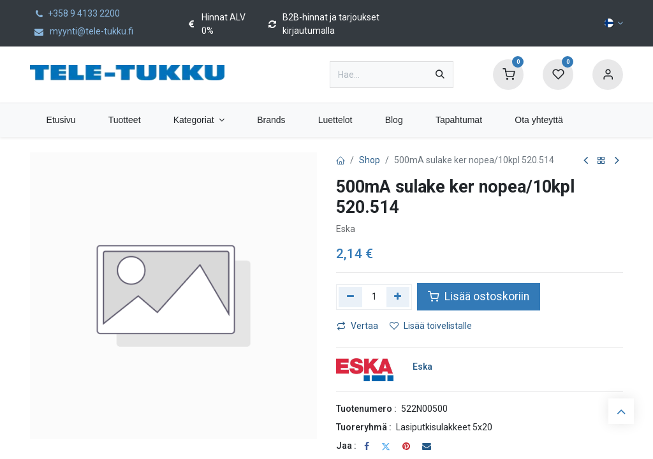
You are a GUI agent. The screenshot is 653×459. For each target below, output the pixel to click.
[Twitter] (385, 446)
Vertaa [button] (357, 326)
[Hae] (440, 74)
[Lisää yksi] (398, 297)
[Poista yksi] (350, 297)
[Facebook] (366, 446)
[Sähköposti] (426, 446)
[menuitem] (61, 120)
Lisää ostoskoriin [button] (478, 296)
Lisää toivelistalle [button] (431, 326)
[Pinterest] (406, 446)
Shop (369, 160)
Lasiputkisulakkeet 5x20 (444, 427)
